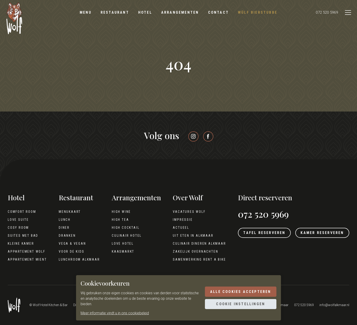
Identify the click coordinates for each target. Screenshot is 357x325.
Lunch (63, 219)
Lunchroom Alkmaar (77, 259)
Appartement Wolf (26, 251)
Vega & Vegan (70, 243)
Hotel (145, 12)
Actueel (175, 227)
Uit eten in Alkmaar (187, 235)
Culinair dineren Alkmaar (193, 243)
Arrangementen (180, 12)
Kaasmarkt (119, 251)
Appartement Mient (27, 259)
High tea (116, 219)
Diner (62, 227)
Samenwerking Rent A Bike (193, 259)
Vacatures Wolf (183, 211)
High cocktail (121, 227)
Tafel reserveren (258, 233)
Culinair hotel (123, 235)
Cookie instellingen (238, 304)
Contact (218, 12)
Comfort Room (22, 211)
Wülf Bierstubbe (257, 12)
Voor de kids (69, 251)
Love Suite (18, 219)
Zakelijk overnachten (189, 251)
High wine (117, 211)
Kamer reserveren (320, 233)
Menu (86, 12)
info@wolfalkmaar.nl (334, 305)
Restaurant (115, 12)
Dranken (65, 235)
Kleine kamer (21, 243)
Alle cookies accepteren (238, 291)
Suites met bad (23, 235)
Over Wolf (182, 197)
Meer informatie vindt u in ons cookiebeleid (115, 313)
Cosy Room (18, 227)
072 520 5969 (322, 12)
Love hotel (119, 243)
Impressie (177, 219)
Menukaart (68, 211)
